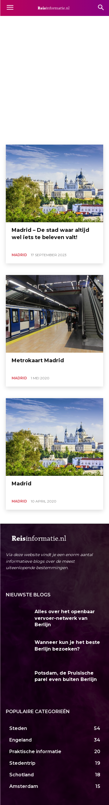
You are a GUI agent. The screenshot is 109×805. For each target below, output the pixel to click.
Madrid (19, 255)
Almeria (34, 22)
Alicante (14, 22)
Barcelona (78, 22)
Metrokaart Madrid (38, 360)
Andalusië (55, 22)
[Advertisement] (54, 87)
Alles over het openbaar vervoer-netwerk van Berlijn (65, 618)
